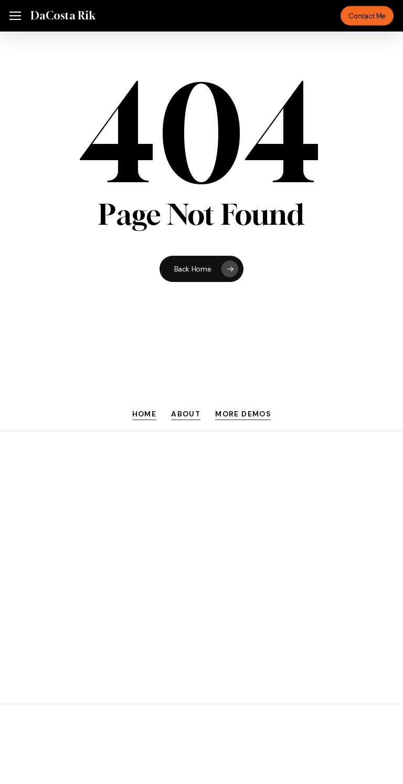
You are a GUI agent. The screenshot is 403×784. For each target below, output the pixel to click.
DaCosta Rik (63, 16)
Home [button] (144, 414)
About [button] (185, 414)
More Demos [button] (243, 414)
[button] (15, 16)
